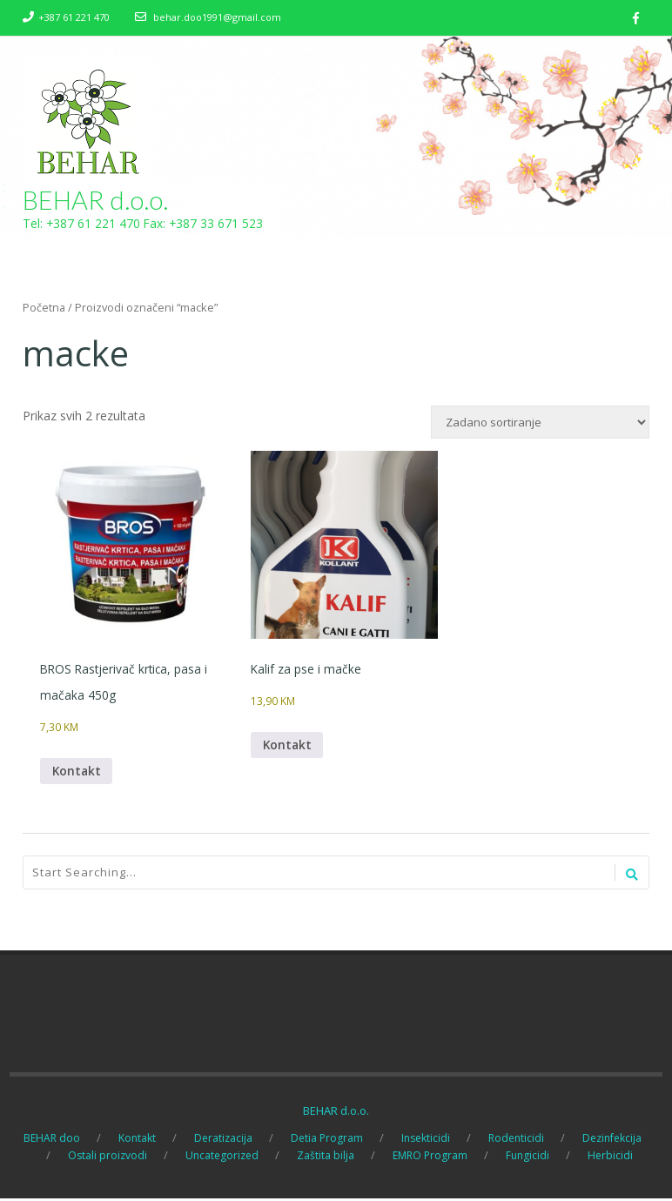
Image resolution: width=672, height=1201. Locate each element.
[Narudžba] (540, 422)
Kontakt (77, 772)
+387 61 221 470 (74, 16)
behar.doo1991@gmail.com (217, 16)
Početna (44, 308)
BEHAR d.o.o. (96, 200)
